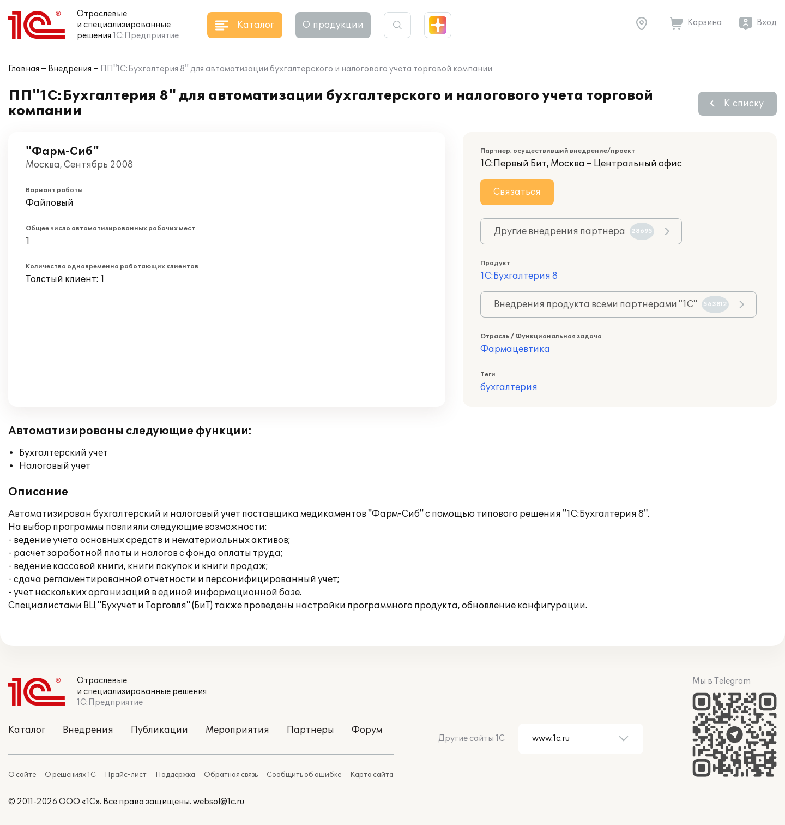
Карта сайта (372, 774)
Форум (367, 730)
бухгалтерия (509, 387)
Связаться (517, 192)
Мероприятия (237, 730)
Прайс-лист (126, 774)
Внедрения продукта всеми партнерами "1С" (611, 304)
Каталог (26, 730)
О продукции (333, 25)
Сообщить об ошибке (304, 774)
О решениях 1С (70, 774)
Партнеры (310, 730)
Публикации (159, 730)
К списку (744, 103)
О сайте (22, 774)
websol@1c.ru (218, 801)
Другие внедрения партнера (574, 231)
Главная (23, 69)
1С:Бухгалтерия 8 (519, 276)
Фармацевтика (515, 349)
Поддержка (175, 774)
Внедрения (70, 69)
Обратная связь (231, 774)
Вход (767, 22)
